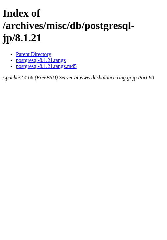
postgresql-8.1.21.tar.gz (41, 60)
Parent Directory (33, 54)
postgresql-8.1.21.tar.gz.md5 (46, 66)
